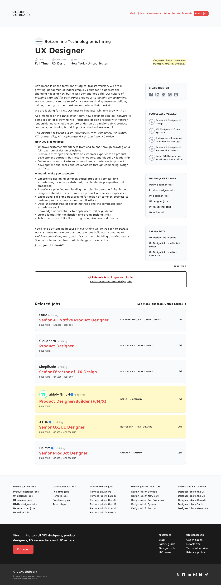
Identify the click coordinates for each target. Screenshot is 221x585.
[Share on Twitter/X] (163, 94)
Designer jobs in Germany (193, 508)
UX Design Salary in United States (164, 245)
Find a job (137, 13)
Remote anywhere (100, 491)
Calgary (125, 453)
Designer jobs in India (191, 504)
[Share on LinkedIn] (157, 94)
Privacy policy (195, 552)
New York (78, 63)
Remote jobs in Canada (103, 508)
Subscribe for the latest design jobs (111, 281)
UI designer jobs (158, 201)
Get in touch (184, 13)
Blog (162, 539)
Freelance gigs (61, 500)
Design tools (167, 548)
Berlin (124, 399)
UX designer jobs (159, 195)
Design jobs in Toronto (144, 508)
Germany (137, 399)
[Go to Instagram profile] (195, 574)
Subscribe (169, 13)
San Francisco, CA (130, 319)
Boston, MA (126, 345)
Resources (154, 13)
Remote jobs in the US (103, 500)
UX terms (165, 552)
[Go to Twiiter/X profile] (178, 574)
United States (98, 63)
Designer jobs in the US (191, 491)
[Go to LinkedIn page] (189, 575)
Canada (137, 453)
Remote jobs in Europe (103, 495)
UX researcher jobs (160, 206)
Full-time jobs (61, 491)
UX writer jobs (157, 212)
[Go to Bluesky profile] (200, 574)
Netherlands (144, 427)
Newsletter (193, 544)
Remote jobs (60, 495)
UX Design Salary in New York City (163, 254)
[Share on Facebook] (151, 94)
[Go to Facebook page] (183, 574)
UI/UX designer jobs (160, 184)
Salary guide (167, 544)
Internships (59, 504)
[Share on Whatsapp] (170, 94)
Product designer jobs (162, 190)
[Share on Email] (176, 94)
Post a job (201, 13)
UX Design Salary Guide (162, 237)
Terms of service (197, 548)
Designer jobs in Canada (192, 500)
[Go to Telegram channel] (206, 574)
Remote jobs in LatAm (103, 512)
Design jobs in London (144, 491)
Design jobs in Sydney (143, 504)
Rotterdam (126, 427)
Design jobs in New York (145, 495)
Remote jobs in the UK (103, 504)
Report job (180, 265)
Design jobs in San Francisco (147, 500)
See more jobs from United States (160, 303)
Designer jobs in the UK (191, 495)
